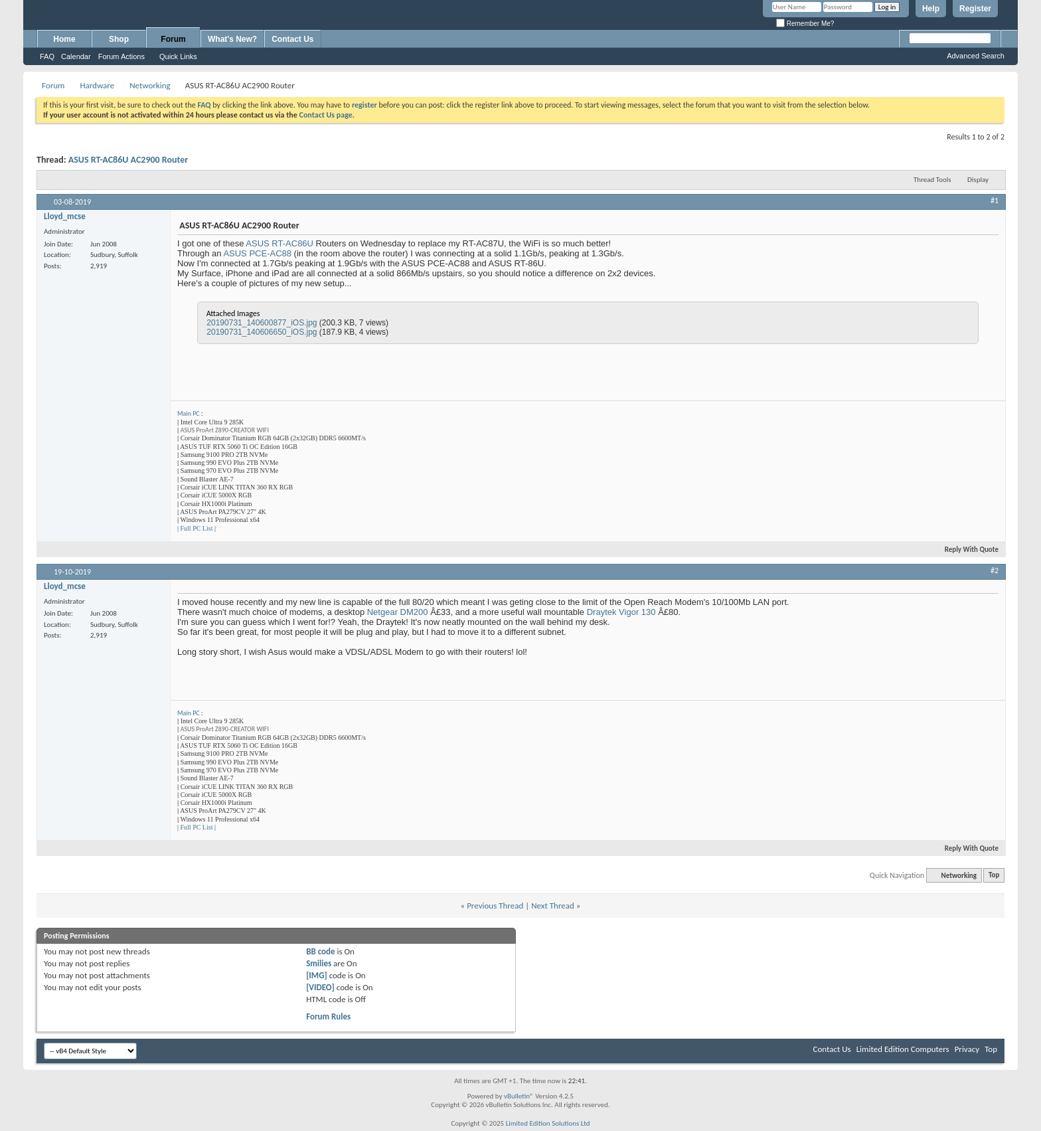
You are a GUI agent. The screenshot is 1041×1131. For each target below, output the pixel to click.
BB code (320, 951)
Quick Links (178, 56)
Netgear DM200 (397, 612)
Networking (150, 85)
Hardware (97, 85)
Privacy (967, 1049)
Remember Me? (805, 23)
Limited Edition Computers (902, 1049)
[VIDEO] (320, 987)
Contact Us (292, 39)
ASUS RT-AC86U (279, 243)
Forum (173, 39)
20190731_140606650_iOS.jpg (261, 332)
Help (930, 8)
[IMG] (316, 975)
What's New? (232, 39)
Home (64, 39)
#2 (995, 570)
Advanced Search (975, 56)
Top (994, 875)
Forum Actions (121, 56)
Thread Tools (932, 179)
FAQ (47, 56)
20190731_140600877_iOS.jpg (261, 322)
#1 (995, 200)
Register (975, 8)
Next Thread (552, 906)
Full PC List (197, 528)
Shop (119, 39)
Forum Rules (328, 1016)
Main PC (188, 413)
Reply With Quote (966, 549)
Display (978, 179)
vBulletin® (519, 1096)
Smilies (318, 963)
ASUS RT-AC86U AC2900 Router (128, 159)
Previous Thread (495, 906)
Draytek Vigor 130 (621, 612)
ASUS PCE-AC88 (257, 253)
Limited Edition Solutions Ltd (548, 1123)
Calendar (76, 56)
